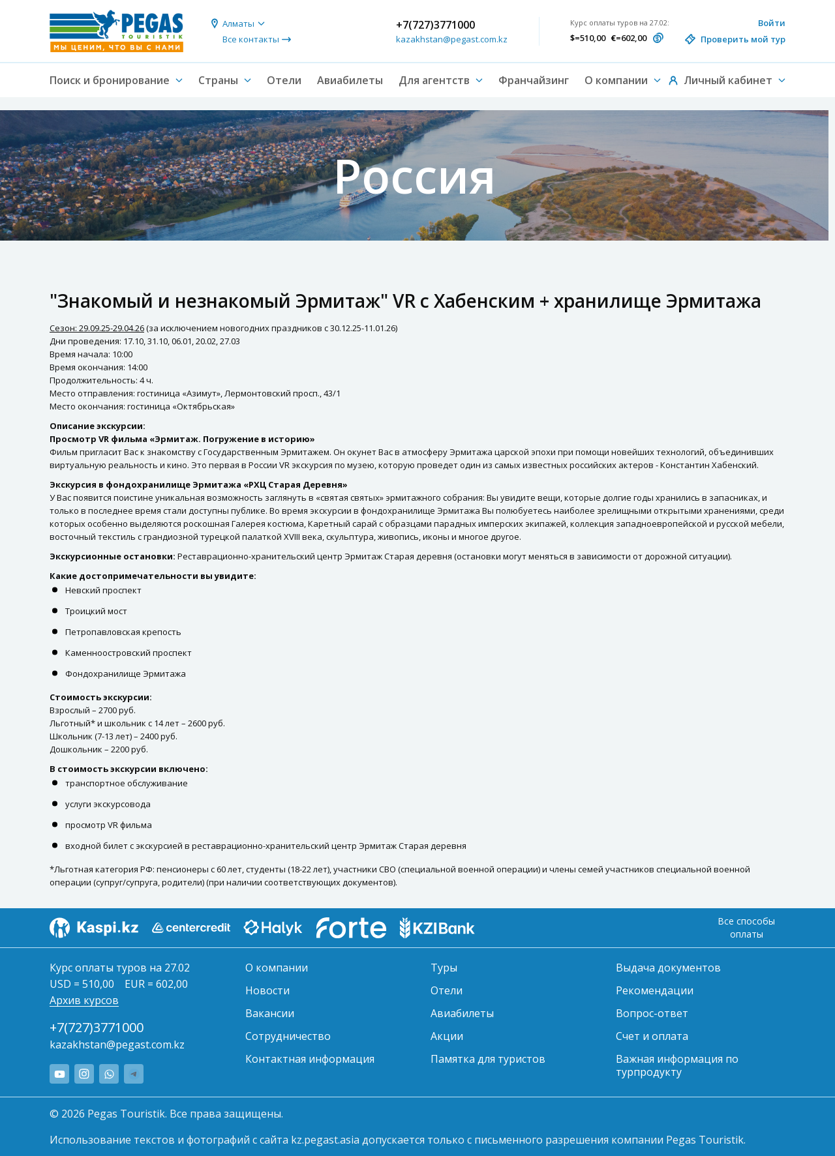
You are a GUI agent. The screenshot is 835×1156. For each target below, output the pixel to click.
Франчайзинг (533, 80)
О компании (276, 967)
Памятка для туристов (488, 1059)
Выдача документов (668, 967)
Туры (444, 967)
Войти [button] (771, 23)
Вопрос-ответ (652, 1013)
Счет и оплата (652, 1036)
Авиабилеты (350, 80)
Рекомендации (654, 990)
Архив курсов (84, 1000)
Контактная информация (309, 1059)
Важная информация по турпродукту (677, 1065)
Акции (447, 1036)
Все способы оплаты (746, 927)
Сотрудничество (288, 1036)
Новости (267, 990)
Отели (284, 80)
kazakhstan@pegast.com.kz (452, 39)
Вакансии (269, 1013)
